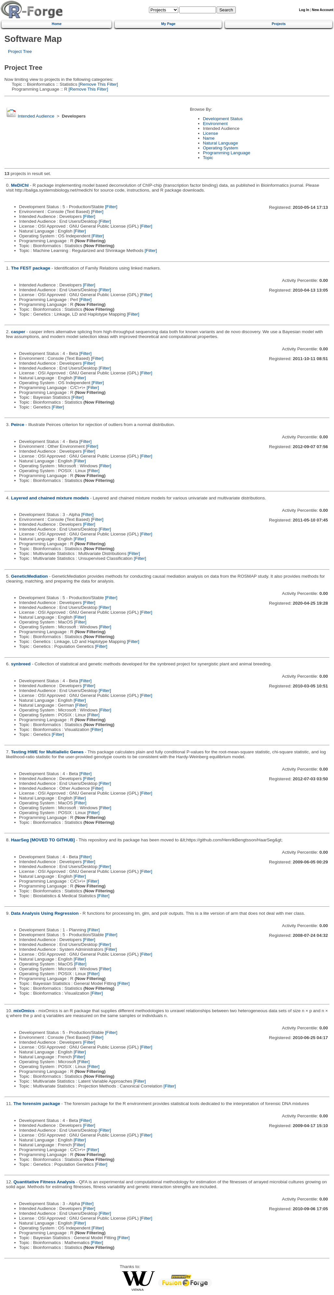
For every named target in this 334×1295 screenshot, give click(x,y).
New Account (322, 10)
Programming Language (226, 152)
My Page (168, 24)
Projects (279, 24)
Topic (208, 157)
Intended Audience (36, 116)
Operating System (220, 147)
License (210, 133)
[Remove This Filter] (97, 84)
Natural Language (220, 143)
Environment (215, 123)
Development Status (223, 118)
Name (209, 138)
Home (56, 24)
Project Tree (20, 51)
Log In (304, 10)
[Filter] (111, 206)
